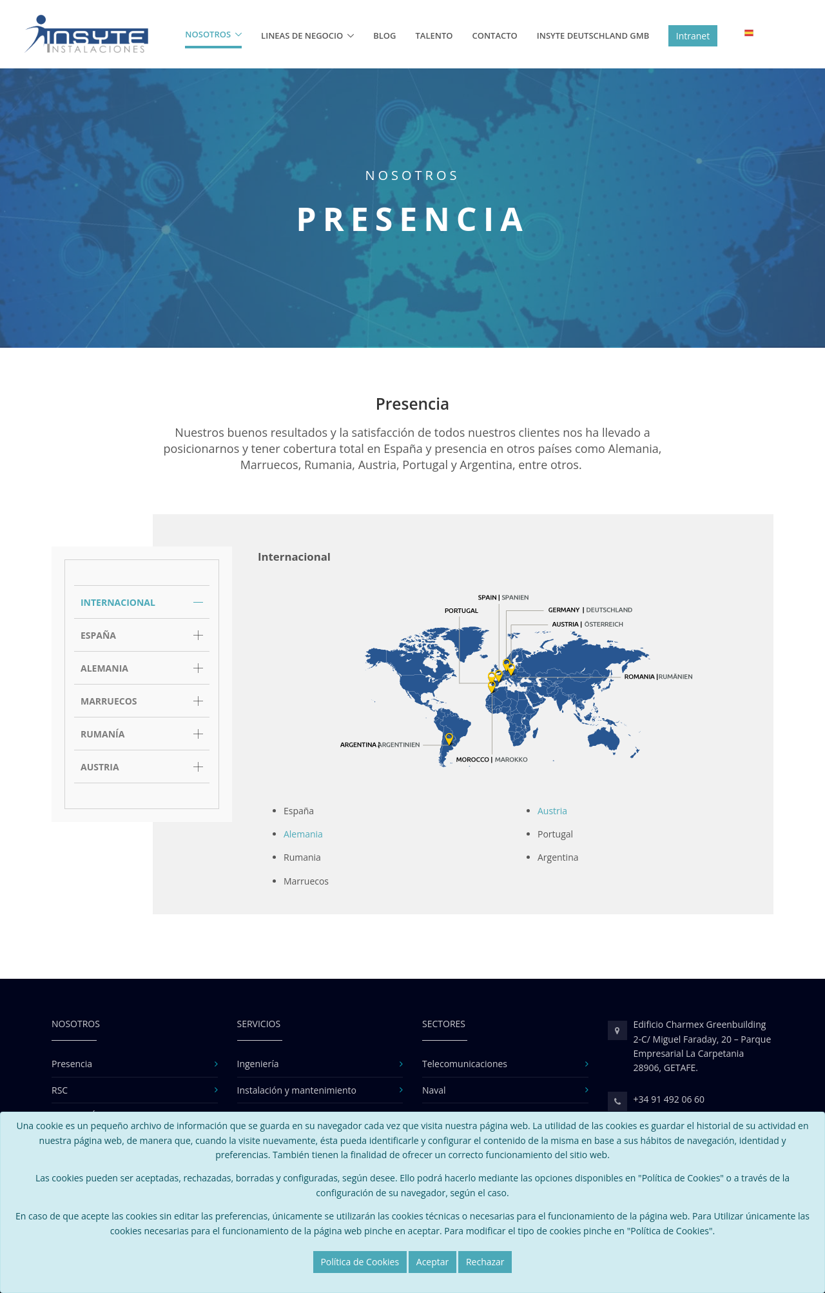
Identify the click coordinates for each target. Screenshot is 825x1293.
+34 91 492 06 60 (669, 1099)
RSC (60, 1090)
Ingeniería (258, 1063)
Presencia (72, 1063)
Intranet (693, 36)
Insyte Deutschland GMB (593, 35)
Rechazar (485, 1262)
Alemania (303, 834)
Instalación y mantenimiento (296, 1090)
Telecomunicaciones (464, 1063)
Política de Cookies (359, 1262)
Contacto (494, 35)
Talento (434, 35)
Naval (434, 1090)
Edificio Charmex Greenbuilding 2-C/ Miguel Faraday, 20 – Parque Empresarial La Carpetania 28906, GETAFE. (703, 1046)
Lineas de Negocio (302, 35)
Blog (384, 35)
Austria (552, 811)
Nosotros (208, 34)
